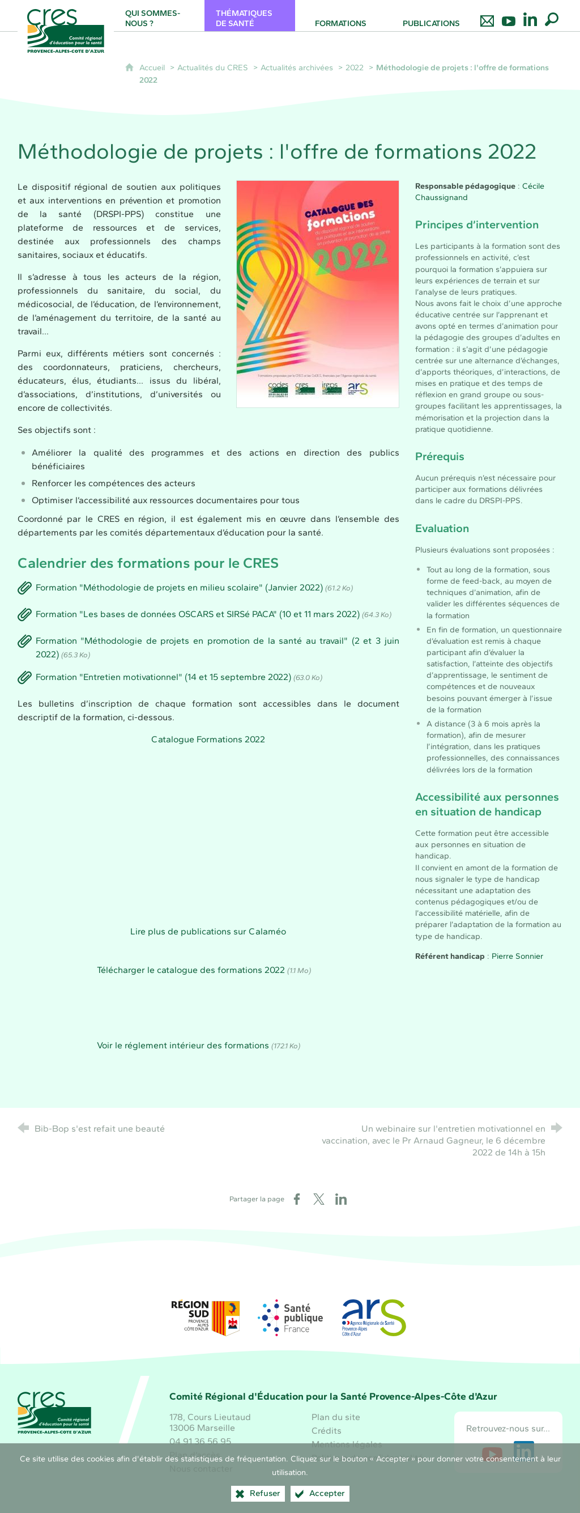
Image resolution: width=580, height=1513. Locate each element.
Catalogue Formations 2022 (208, 739)
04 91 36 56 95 (200, 1441)
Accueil (153, 67)
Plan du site (336, 1417)
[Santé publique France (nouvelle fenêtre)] (290, 1317)
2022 (355, 67)
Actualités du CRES (212, 67)
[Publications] (431, 15)
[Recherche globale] (551, 15)
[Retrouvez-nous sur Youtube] (508, 15)
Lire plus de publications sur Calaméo (208, 931)
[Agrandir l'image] (317, 292)
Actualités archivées (297, 67)
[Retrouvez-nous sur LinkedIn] (530, 15)
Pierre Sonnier (517, 956)
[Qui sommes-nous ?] (159, 15)
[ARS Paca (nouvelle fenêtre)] (374, 1317)
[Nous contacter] (487, 15)
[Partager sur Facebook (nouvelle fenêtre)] (296, 1199)
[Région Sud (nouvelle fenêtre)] (206, 1317)
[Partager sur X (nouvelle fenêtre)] (319, 1199)
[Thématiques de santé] (249, 15)
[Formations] (340, 15)
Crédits (327, 1430)
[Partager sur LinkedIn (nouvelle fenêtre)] (341, 1199)
